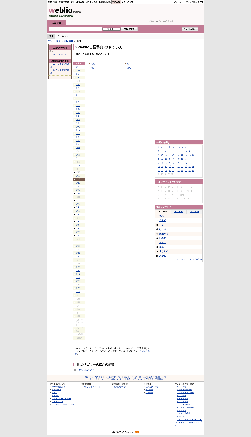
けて (78, 133)
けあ (78, 70)
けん (78, 228)
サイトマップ (57, 401)
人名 (140, 379)
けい (78, 74)
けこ (78, 102)
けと (78, 137)
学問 (164, 377)
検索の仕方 (56, 389)
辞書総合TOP (198, 2)
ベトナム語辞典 (183, 413)
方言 (146, 379)
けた (78, 123)
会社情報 (149, 389)
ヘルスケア (104, 379)
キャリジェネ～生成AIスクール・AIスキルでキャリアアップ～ (188, 422)
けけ (78, 98)
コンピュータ (110, 377)
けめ (78, 186)
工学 (145, 377)
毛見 (93, 63)
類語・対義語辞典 (61, 2)
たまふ (162, 242)
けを (78, 225)
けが (78, 232)
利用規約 (55, 396)
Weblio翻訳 (181, 396)
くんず (162, 220)
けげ (78, 242)
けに (78, 144)
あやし (162, 256)
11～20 (178, 211)
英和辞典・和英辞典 (185, 393)
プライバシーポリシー (61, 398)
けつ (78, 130)
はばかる (163, 233)
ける (78, 211)
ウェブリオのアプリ (91, 387)
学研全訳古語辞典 (86, 369)
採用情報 (149, 393)
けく (78, 95)
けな (78, 141)
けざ (78, 249)
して (161, 225)
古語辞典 (116, 2)
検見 (93, 68)
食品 (134, 379)
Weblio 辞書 (54, 41)
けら (78, 204)
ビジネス (89, 377)
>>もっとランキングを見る (189, 259)
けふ (78, 165)
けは (78, 158)
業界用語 (98, 377)
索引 (51, 36)
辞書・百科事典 (156, 379)
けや (78, 193)
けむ (78, 183)
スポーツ (121, 379)
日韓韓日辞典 (105, 2)
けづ (78, 274)
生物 (128, 379)
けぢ (78, 270)
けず (78, 256)
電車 (120, 377)
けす (78, 112)
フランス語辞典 (183, 404)
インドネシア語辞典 (185, 407)
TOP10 (162, 211)
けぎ (78, 235)
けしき (162, 229)
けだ (78, 267)
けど (78, 281)
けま (78, 176)
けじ (78, 253)
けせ (78, 116)
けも (78, 190)
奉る (161, 247)
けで (78, 277)
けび (78, 288)
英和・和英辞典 (77, 2)
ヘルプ (54, 393)
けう (78, 77)
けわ (78, 221)
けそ (78, 120)
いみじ (162, 238)
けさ (78, 105)
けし (78, 109)
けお (78, 84)
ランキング (63, 36)
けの (78, 155)
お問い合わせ (120, 387)
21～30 (194, 211)
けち (78, 127)
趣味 (113, 379)
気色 (161, 216)
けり (78, 207)
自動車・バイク (130, 377)
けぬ (78, 148)
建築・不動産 (154, 377)
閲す (129, 63)
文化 (90, 379)
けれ (78, 214)
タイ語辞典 (181, 410)
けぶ (78, 291)
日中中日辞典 (91, 2)
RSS (137, 432)
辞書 (50, 2)
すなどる (163, 251)
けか (78, 88)
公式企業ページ (152, 387)
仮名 (129, 68)
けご (78, 246)
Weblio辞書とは (58, 387)
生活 (96, 379)
